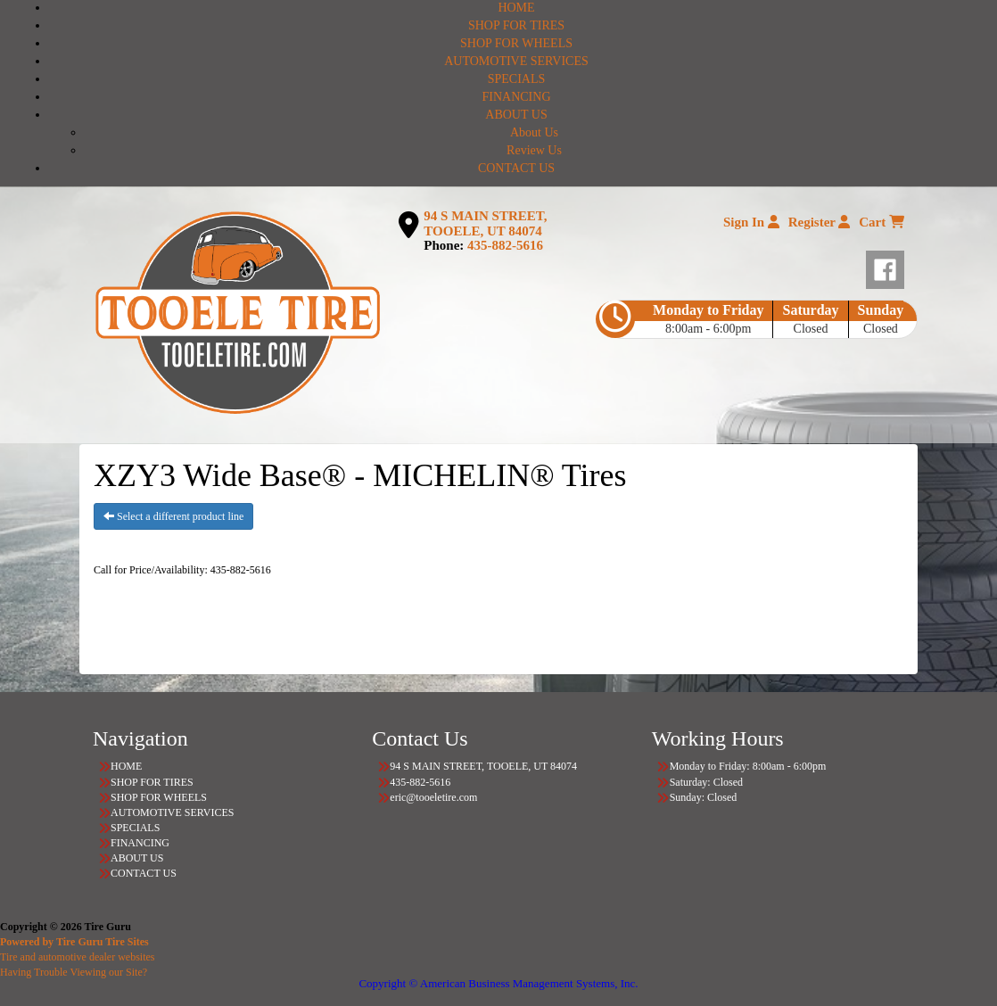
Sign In (751, 222)
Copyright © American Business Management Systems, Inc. (498, 983)
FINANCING (516, 96)
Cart (881, 222)
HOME (516, 7)
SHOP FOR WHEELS (516, 43)
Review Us (534, 150)
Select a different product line (173, 516)
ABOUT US (516, 114)
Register (819, 222)
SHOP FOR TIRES (516, 25)
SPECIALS (517, 79)
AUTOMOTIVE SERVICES (516, 61)
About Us (534, 132)
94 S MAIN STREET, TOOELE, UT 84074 (485, 223)
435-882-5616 (505, 245)
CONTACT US (516, 168)
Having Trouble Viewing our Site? (73, 972)
